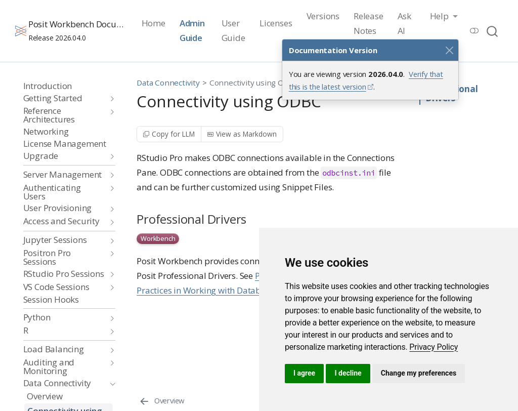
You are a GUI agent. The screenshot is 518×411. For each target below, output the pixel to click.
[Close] (449, 50)
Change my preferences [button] (418, 373)
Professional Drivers (451, 93)
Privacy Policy (433, 347)
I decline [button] (347, 373)
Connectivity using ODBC (254, 82)
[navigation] (64, 98)
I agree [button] (304, 373)
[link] (433, 347)
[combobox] (493, 30)
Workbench (158, 238)
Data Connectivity (168, 82)
